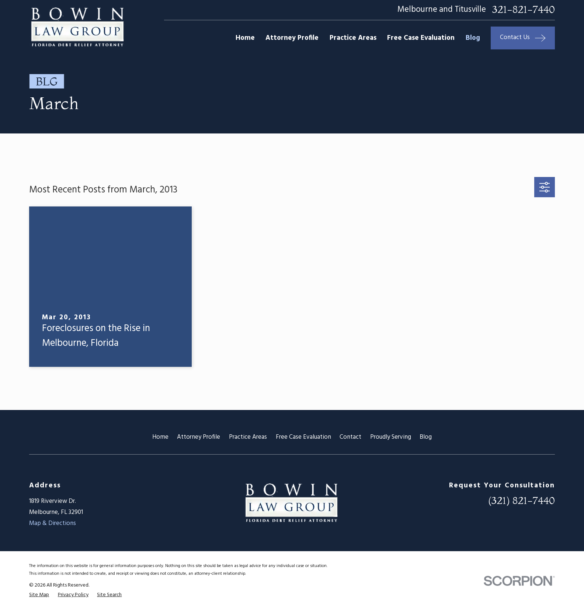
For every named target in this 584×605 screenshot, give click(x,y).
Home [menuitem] (245, 38)
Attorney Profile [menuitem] (292, 38)
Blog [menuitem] (473, 38)
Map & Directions (52, 523)
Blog (426, 437)
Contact (350, 437)
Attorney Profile (198, 437)
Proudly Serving (390, 437)
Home (160, 437)
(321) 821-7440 (521, 500)
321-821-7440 (523, 10)
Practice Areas (248, 437)
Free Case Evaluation (303, 437)
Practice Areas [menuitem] (353, 38)
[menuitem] (39, 594)
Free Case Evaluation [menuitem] (421, 38)
